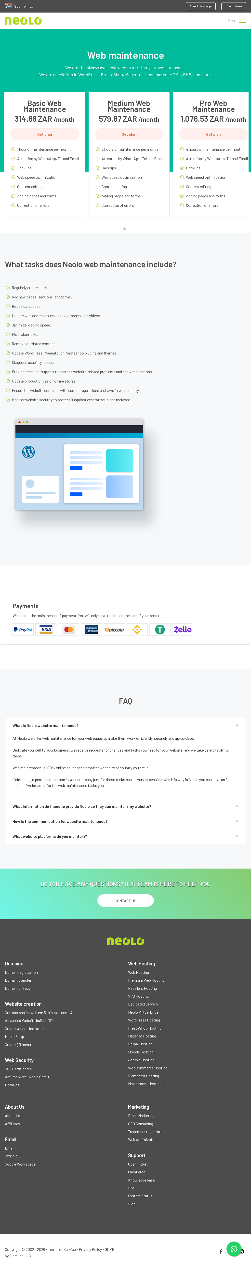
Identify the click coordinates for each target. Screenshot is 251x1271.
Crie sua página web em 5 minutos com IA (39, 1012)
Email (9, 1148)
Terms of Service (62, 1249)
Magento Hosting (142, 1036)
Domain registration (21, 972)
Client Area (233, 6)
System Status (140, 1195)
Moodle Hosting (141, 1051)
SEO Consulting (140, 1123)
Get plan (44, 134)
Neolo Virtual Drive (143, 1012)
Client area (136, 1171)
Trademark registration (147, 1131)
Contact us (125, 900)
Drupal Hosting (140, 1043)
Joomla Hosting (141, 1059)
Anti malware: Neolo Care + (27, 1076)
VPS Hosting (138, 996)
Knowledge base (141, 1180)
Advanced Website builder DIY (29, 1020)
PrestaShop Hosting (144, 1028)
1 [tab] (125, 229)
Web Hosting (138, 972)
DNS (131, 1187)
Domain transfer (18, 980)
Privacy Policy (90, 1249)
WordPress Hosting (144, 1020)
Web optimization (143, 1139)
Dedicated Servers (143, 1004)
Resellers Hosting (142, 988)
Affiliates (12, 1123)
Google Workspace (20, 1164)
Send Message (200, 6)
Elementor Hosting (143, 1075)
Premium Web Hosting (146, 980)
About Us (12, 1115)
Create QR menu (18, 1044)
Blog (131, 1203)
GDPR (109, 1249)
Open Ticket (138, 1164)
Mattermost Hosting (144, 1083)
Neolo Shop (14, 1036)
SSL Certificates (18, 1068)
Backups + (13, 1084)
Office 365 (13, 1155)
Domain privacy (17, 988)
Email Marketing (141, 1115)
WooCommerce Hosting (147, 1067)
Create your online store (24, 1028)
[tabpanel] (44, 158)
